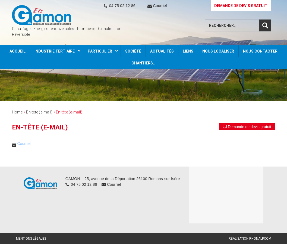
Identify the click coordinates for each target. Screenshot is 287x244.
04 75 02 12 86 (122, 6)
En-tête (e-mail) (39, 112)
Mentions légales (31, 238)
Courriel (160, 6)
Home (17, 112)
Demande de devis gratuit (247, 127)
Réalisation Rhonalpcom (250, 238)
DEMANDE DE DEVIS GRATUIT (240, 6)
